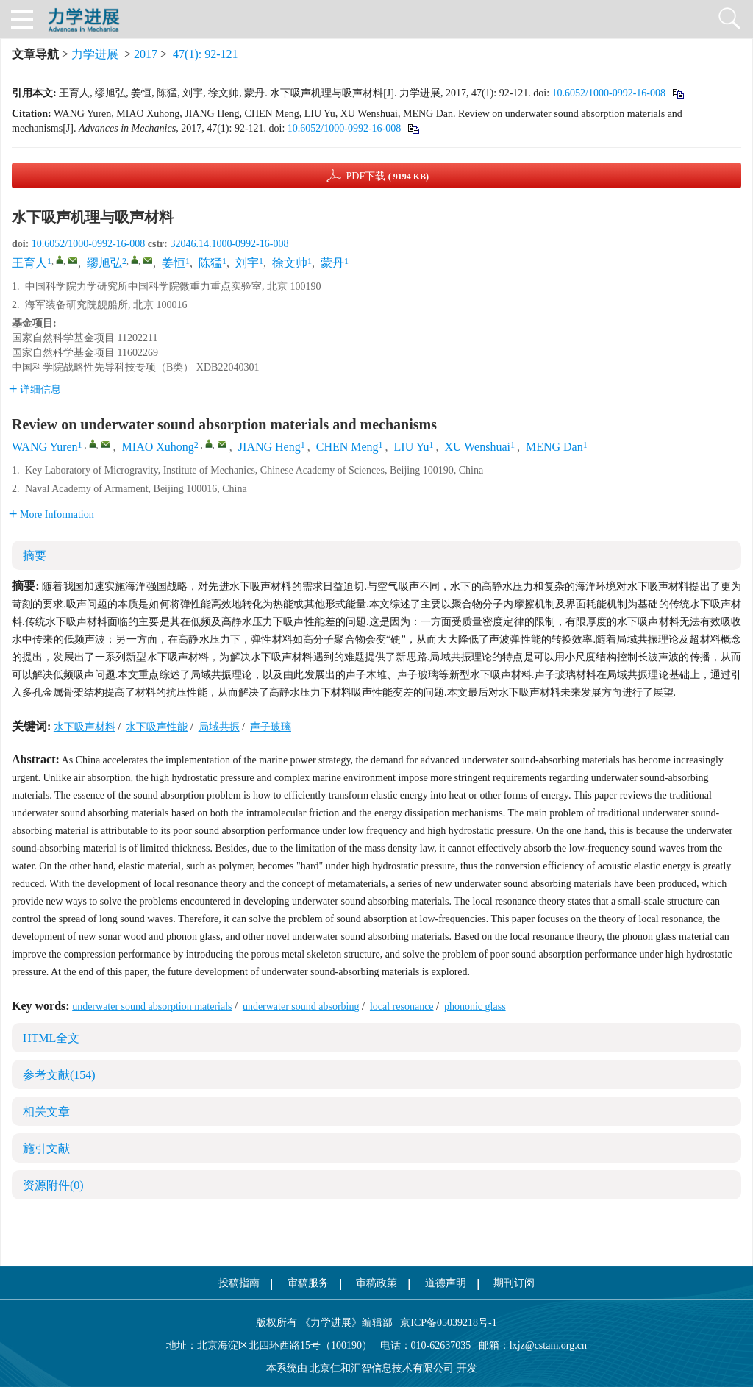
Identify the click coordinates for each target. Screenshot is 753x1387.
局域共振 (219, 726)
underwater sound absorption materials (152, 1006)
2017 (145, 54)
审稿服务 (308, 1282)
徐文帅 (289, 263)
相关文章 (46, 1111)
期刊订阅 (514, 1282)
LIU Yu (411, 447)
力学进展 (94, 54)
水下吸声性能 (157, 726)
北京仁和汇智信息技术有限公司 (382, 1368)
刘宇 (247, 263)
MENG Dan (554, 447)
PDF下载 (387, 176)
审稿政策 (376, 1282)
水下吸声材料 (84, 726)
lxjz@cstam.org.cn (548, 1345)
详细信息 (35, 389)
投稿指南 (239, 1282)
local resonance (402, 1006)
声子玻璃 (270, 726)
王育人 (29, 263)
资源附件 (53, 1185)
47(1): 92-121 (205, 54)
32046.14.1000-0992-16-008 (229, 243)
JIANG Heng (269, 447)
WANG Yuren (45, 447)
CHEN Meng (347, 447)
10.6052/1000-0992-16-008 (608, 93)
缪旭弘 (104, 263)
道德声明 (445, 1282)
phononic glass (475, 1006)
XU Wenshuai (477, 447)
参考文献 (59, 1075)
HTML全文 (51, 1038)
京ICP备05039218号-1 (445, 1322)
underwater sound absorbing (301, 1006)
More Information (51, 514)
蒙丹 (332, 263)
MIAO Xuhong (158, 447)
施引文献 (46, 1148)
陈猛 (210, 263)
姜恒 (173, 263)
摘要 (34, 555)
